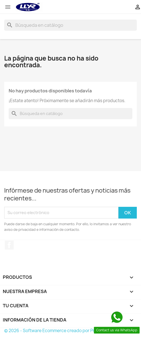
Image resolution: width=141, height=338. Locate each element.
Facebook (9, 245)
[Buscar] (70, 25)
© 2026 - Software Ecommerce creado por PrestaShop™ (61, 331)
